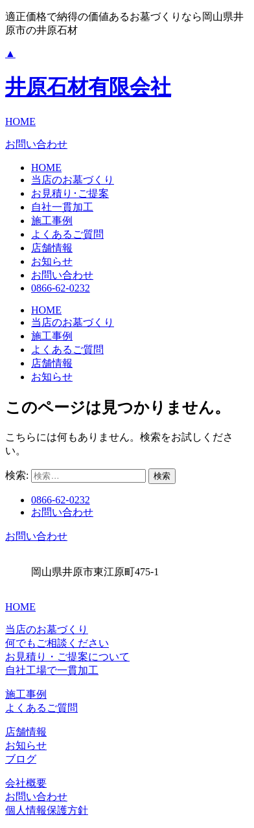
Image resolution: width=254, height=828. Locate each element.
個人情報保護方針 (46, 810)
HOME (20, 121)
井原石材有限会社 (88, 86)
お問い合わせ (36, 144)
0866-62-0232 (60, 287)
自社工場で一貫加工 (51, 670)
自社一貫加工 (62, 207)
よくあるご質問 (67, 234)
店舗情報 (52, 247)
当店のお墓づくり (72, 179)
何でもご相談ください (57, 643)
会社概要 (26, 782)
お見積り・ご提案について (67, 656)
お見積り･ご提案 (70, 193)
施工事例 (52, 220)
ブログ (20, 759)
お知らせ (52, 261)
